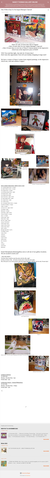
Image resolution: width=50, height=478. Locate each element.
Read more (46, 439)
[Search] (48, 2)
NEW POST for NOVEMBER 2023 (9, 428)
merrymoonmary (27, 475)
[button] (48, 10)
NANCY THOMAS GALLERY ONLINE (25, 2)
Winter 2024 (4, 443)
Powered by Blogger (25, 473)
